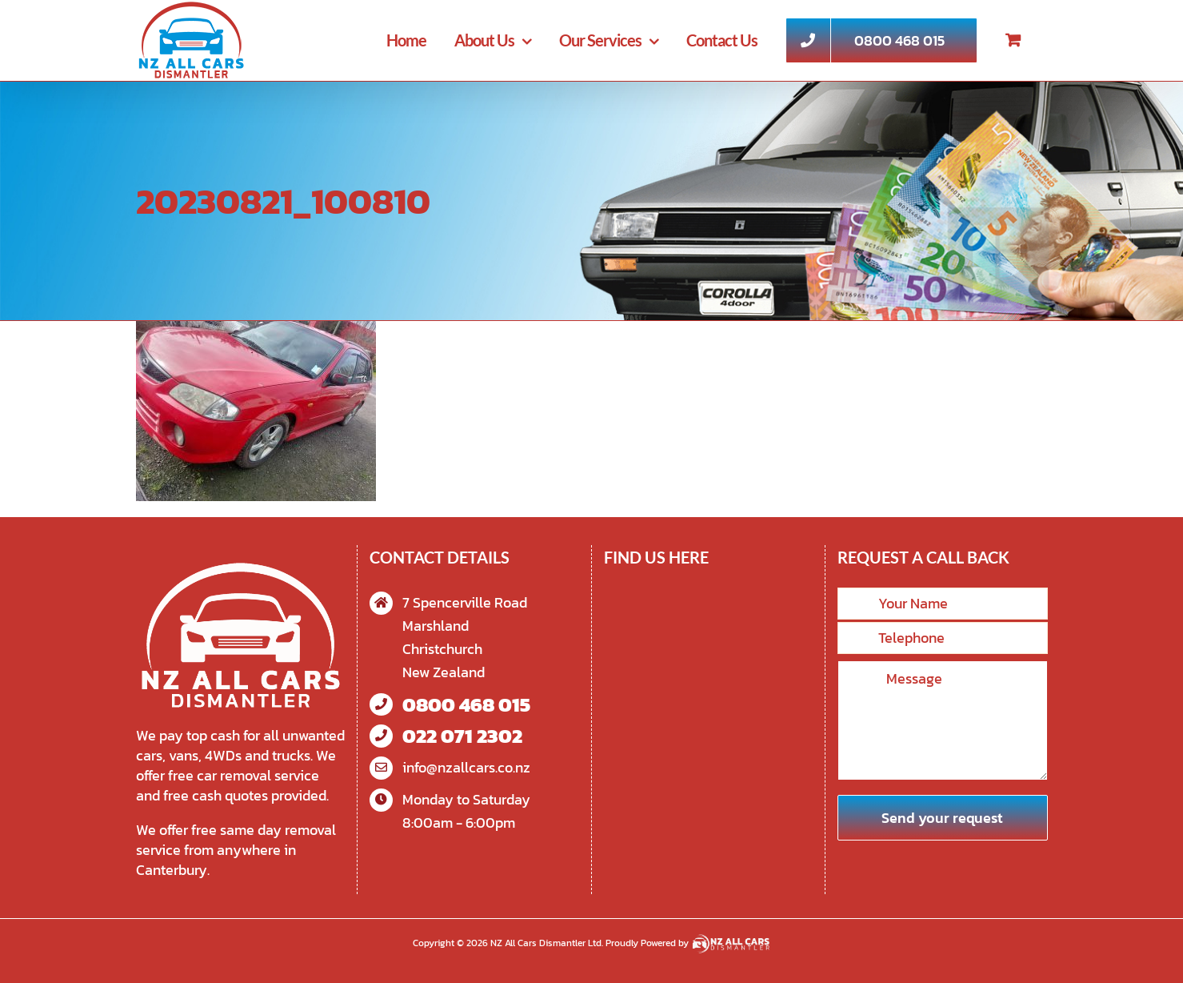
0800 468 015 (466, 704)
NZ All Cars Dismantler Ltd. (547, 943)
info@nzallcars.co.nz (466, 767)
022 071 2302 (462, 736)
